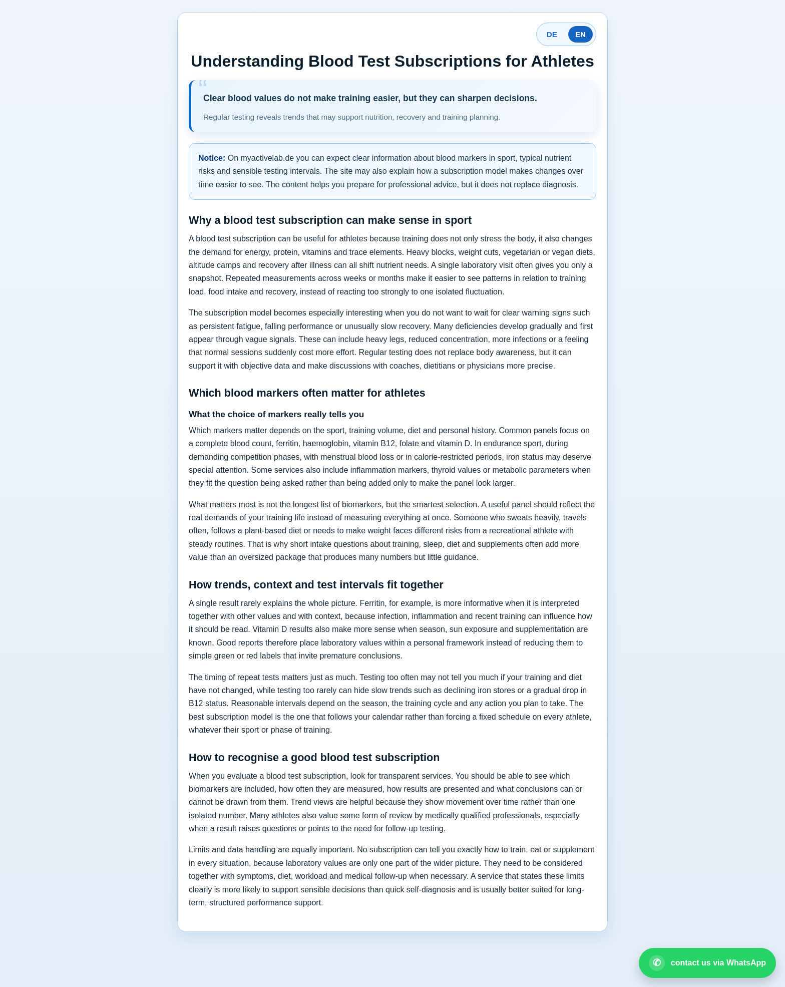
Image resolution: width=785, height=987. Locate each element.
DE (552, 34)
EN (580, 34)
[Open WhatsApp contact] (707, 963)
